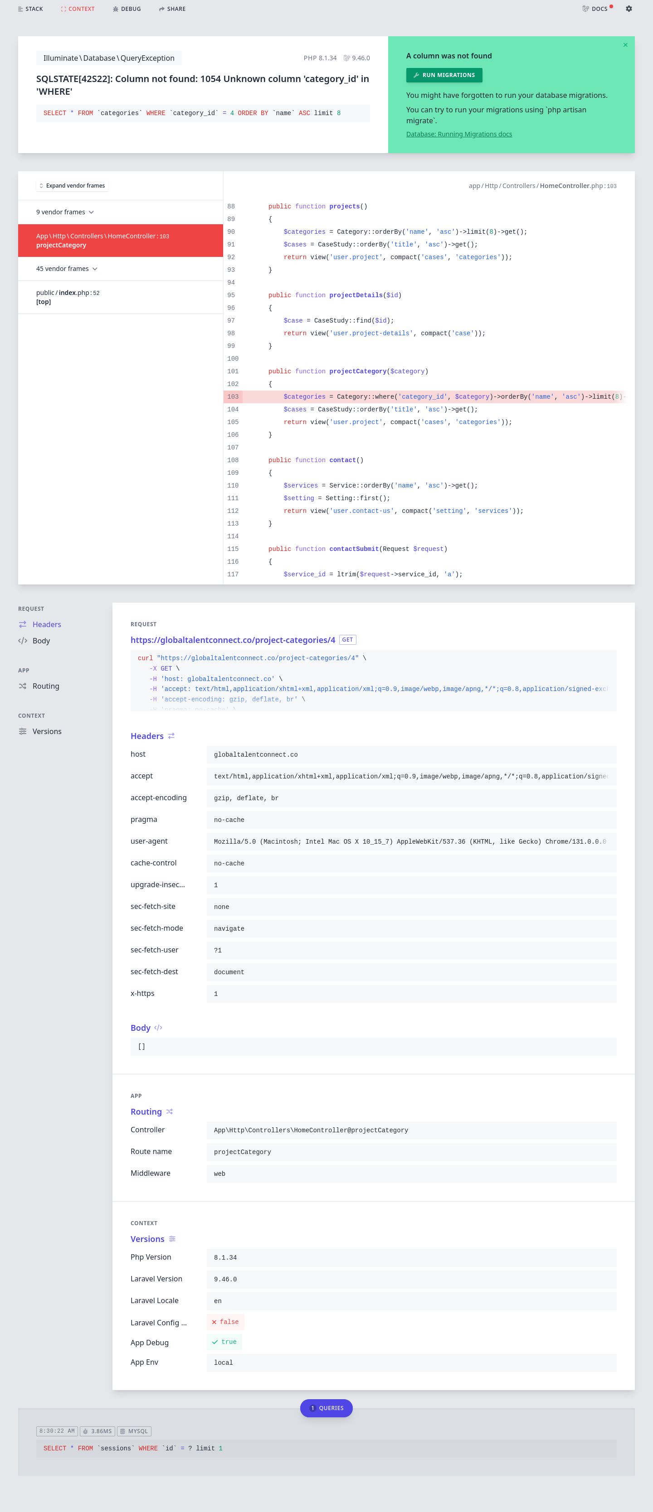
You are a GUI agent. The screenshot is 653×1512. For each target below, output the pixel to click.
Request (31, 609)
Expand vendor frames (72, 185)
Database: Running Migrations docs (459, 134)
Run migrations (444, 75)
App (23, 670)
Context (31, 716)
